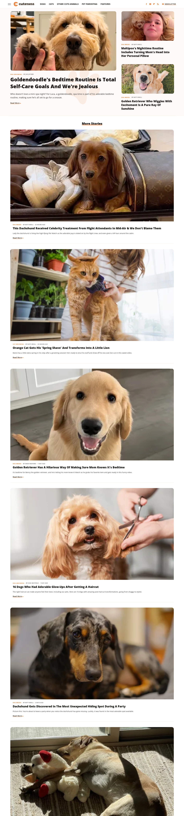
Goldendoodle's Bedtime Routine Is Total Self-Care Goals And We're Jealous (63, 83)
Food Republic (60, 791)
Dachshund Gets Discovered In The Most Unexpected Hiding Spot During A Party (90, 241)
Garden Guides (75, 791)
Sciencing (77, 795)
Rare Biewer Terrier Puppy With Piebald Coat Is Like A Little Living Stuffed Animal (91, 651)
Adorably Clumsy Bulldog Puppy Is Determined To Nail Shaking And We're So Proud (146, 447)
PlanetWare (66, 795)
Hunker (126, 791)
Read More (15, 103)
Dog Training (129, 643)
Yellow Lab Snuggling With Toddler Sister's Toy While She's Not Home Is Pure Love (146, 241)
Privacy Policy (96, 777)
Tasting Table (113, 795)
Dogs (43, 4)
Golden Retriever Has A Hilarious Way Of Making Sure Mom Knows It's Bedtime (147, 169)
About (82, 777)
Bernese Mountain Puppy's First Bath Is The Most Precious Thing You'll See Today (146, 515)
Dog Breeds (125, 44)
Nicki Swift (40, 795)
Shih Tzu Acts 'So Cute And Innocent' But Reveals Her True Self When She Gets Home (146, 377)
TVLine (159, 795)
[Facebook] (146, 4)
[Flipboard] (154, 4)
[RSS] (157, 4)
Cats (51, 4)
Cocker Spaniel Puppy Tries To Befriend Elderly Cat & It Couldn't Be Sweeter (90, 309)
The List (138, 795)
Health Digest (102, 791)
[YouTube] (150, 4)
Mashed (159, 791)
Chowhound (32, 791)
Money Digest (28, 795)
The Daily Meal (127, 795)
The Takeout (149, 795)
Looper (151, 791)
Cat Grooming (74, 161)
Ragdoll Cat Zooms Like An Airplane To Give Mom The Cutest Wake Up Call (31, 309)
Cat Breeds (17, 301)
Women (85, 798)
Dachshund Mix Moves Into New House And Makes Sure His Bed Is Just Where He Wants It (147, 309)
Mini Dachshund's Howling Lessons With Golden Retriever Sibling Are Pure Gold (90, 719)
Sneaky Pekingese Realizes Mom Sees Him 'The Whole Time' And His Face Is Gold (147, 719)
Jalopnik (143, 791)
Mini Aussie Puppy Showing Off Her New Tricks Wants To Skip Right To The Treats (146, 651)
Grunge (92, 791)
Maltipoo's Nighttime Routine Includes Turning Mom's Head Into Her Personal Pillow (145, 52)
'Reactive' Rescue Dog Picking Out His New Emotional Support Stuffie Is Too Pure (35, 515)
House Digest (115, 791)
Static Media (79, 782)
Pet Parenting (89, 4)
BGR (23, 791)
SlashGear (97, 795)
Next (96, 757)
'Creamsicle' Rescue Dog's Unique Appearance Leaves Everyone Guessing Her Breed (34, 447)
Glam (85, 791)
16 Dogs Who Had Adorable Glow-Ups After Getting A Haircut (32, 241)
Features (105, 4)
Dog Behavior (129, 301)
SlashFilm (86, 795)
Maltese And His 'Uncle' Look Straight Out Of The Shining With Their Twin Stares (92, 447)
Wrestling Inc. (96, 798)
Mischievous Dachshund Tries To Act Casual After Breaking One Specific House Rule (147, 583)
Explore (42, 791)
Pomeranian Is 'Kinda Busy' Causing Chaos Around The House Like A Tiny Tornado (88, 583)
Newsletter (169, 4)
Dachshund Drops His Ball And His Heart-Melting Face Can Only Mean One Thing (35, 719)
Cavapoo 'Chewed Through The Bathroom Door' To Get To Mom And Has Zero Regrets (35, 651)
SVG (104, 795)
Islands (134, 791)
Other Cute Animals (68, 4)
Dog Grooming (16, 74)
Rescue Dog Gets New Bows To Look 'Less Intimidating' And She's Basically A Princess (34, 583)
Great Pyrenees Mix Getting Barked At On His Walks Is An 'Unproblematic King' (33, 377)
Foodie (50, 791)
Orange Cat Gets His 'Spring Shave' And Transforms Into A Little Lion (90, 169)
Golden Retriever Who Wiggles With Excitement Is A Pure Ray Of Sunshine (146, 105)
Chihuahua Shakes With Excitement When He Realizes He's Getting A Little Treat (89, 515)
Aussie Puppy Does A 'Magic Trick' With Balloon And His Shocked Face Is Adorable (88, 377)
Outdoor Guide (53, 795)
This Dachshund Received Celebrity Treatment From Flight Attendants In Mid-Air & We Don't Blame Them (36, 171)
